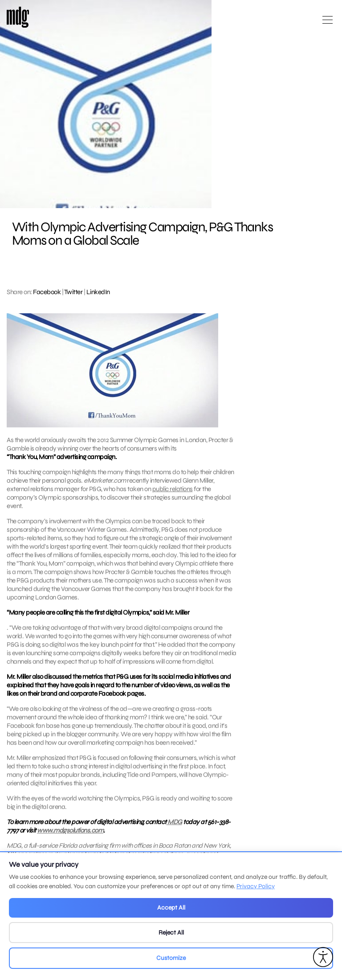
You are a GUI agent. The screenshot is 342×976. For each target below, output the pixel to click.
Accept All (171, 907)
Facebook (47, 292)
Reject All (171, 932)
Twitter (73, 292)
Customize (171, 958)
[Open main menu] (327, 23)
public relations (172, 489)
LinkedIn (98, 292)
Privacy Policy (255, 886)
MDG (174, 833)
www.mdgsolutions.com (70, 841)
